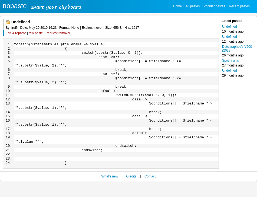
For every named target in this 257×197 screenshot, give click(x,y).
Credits (131, 189)
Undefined (229, 26)
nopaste (15, 5)
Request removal (57, 33)
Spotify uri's (230, 60)
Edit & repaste (16, 33)
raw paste (36, 33)
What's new (109, 189)
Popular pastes (214, 6)
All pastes (193, 6)
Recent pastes (239, 6)
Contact (150, 189)
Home (177, 6)
